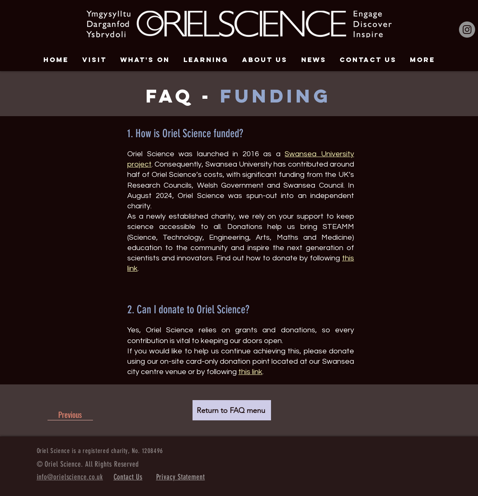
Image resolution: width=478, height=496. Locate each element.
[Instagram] (467, 29)
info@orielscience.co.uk (70, 477)
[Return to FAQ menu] (232, 410)
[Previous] (70, 414)
